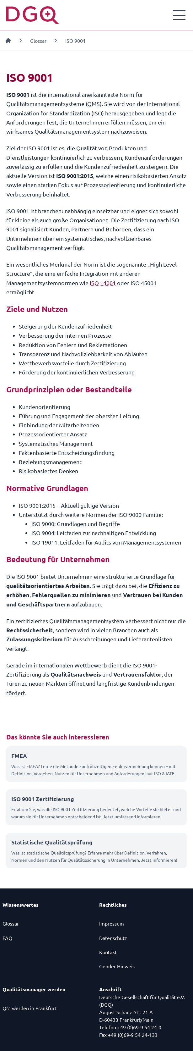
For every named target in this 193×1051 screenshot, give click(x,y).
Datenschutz (113, 938)
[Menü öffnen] (179, 15)
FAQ (7, 938)
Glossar (38, 40)
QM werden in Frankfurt (29, 1008)
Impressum (111, 923)
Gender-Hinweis (117, 966)
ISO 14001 (103, 282)
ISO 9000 (42, 523)
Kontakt (108, 952)
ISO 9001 (75, 40)
